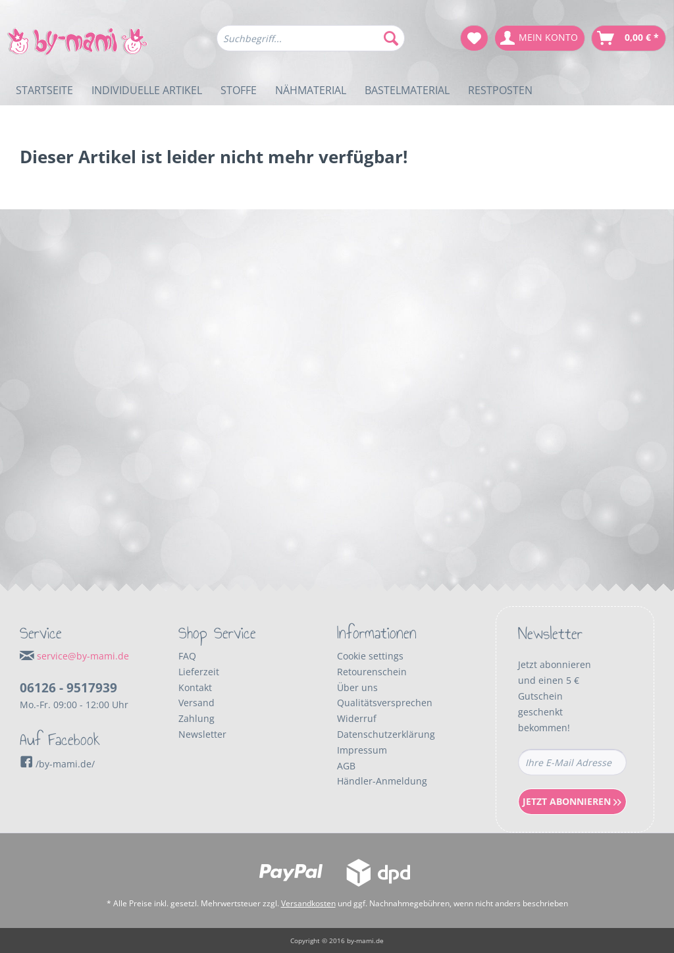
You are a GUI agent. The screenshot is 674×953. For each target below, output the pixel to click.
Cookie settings (370, 656)
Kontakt (195, 687)
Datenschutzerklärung (386, 734)
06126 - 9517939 (68, 687)
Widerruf (356, 718)
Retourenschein (372, 671)
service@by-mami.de (83, 656)
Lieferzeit (198, 671)
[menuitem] (311, 44)
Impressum (362, 750)
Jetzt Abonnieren (572, 801)
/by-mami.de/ (57, 764)
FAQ (187, 656)
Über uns (357, 687)
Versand (196, 702)
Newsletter (202, 734)
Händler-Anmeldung (382, 781)
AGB (346, 766)
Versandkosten (308, 903)
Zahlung (196, 718)
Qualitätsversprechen (384, 702)
